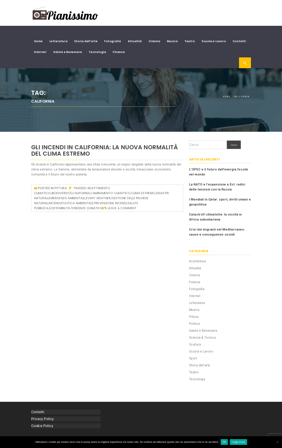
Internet (40, 42)
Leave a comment (122, 198)
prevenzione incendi (110, 193)
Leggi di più (238, 441)
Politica (194, 313)
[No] (277, 442)
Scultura (195, 334)
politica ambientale (77, 193)
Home (38, 31)
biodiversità (62, 183)
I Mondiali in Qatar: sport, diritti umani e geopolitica (220, 192)
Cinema (154, 31)
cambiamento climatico (110, 183)
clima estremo (143, 183)
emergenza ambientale (67, 188)
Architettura (197, 251)
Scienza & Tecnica (202, 327)
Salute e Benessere (67, 42)
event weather (98, 188)
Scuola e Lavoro (214, 31)
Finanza (119, 42)
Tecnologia (97, 42)
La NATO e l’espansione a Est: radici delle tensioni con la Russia (217, 177)
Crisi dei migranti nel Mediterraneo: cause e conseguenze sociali (217, 222)
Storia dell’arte (86, 31)
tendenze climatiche (87, 198)
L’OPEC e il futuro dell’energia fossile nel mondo (218, 162)
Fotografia (112, 31)
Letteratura (59, 31)
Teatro (189, 31)
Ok (224, 441)
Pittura (61, 178)
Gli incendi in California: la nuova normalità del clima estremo (104, 140)
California (81, 183)
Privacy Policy (42, 409)
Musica (172, 31)
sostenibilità (59, 198)
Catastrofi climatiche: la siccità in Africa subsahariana (215, 207)
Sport (193, 348)
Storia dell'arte (199, 355)
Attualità (135, 31)
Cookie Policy (42, 416)
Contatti (239, 31)
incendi (55, 193)
